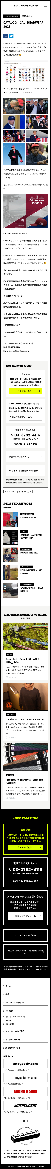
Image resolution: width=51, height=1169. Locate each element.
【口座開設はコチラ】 (12, 325)
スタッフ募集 (9, 1024)
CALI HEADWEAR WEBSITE (15, 233)
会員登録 (25, 390)
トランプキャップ (25, 492)
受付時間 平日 (25, 436)
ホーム (8, 985)
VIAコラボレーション (14, 1002)
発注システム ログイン (25, 952)
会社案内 (9, 1011)
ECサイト (24, 470)
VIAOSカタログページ (12, 43)
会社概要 (8, 1020)
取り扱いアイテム (13, 1048)
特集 (7, 994)
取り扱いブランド (13, 1039)
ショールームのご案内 (25, 935)
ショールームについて (19, 456)
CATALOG (10, 492)
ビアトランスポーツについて (15, 1017)
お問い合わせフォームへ (21, 416)
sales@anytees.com (19, 350)
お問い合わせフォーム (25, 915)
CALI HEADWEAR (11, 16)
